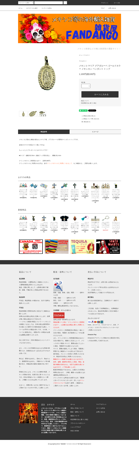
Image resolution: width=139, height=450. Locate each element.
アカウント (103, 3)
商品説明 (44, 132)
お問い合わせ (111, 8)
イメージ (95, 132)
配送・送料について (77, 412)
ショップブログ (75, 427)
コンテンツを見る (45, 8)
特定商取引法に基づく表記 (88, 103)
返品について (85, 101)
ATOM (77, 431)
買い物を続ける (84, 121)
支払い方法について (77, 408)
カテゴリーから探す (31, 8)
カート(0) (115, 3)
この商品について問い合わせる (89, 119)
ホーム (20, 8)
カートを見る (100, 408)
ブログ (101, 8)
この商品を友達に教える (87, 116)
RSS (72, 431)
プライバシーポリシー (77, 423)
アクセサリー (87, 55)
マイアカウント (101, 404)
